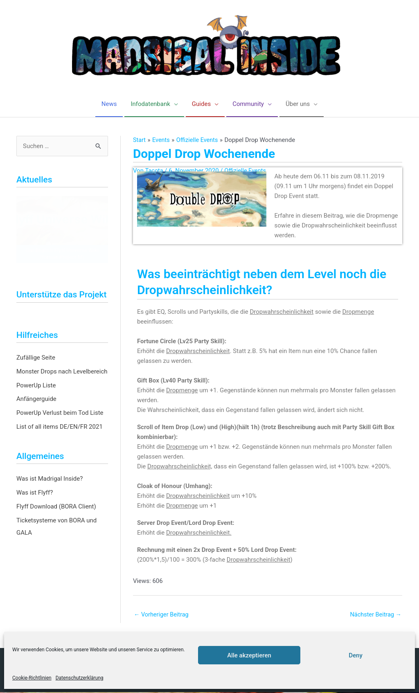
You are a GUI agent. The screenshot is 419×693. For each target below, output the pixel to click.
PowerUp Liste (36, 385)
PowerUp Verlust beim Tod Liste (60, 413)
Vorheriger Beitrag (162, 615)
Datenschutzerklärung (80, 678)
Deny (356, 655)
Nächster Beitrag (374, 615)
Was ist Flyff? (34, 493)
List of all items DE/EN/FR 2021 (59, 427)
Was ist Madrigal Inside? (49, 479)
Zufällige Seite (35, 358)
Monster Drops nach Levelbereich (62, 372)
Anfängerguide (36, 399)
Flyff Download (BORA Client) (56, 507)
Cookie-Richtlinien (32, 678)
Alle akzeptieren (249, 655)
